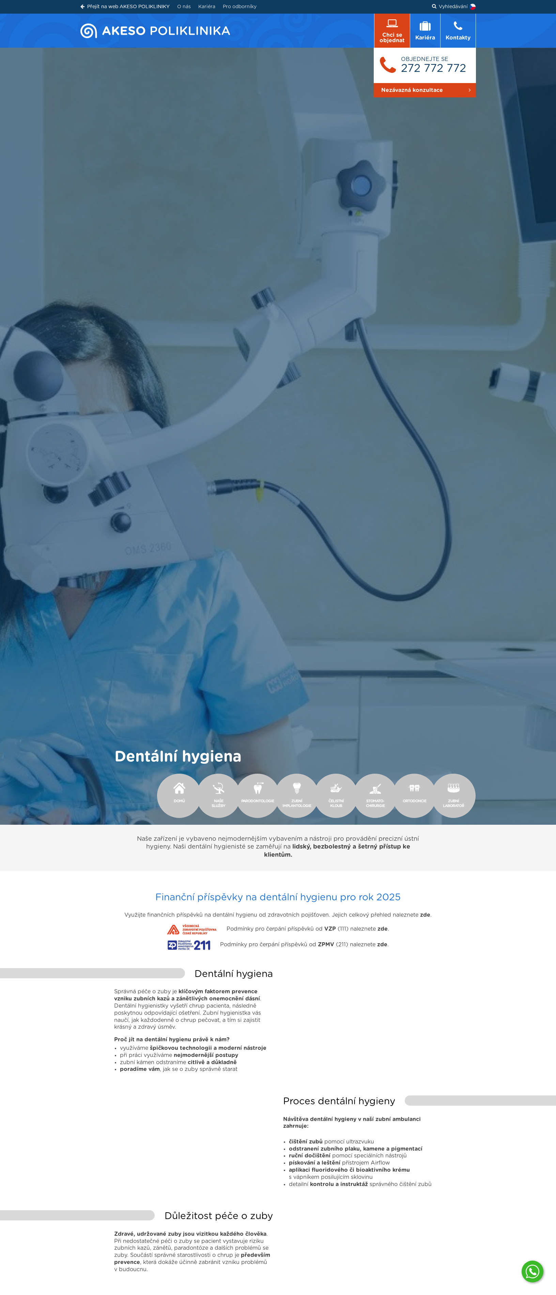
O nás (184, 6)
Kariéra (206, 6)
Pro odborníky (240, 6)
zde (425, 908)
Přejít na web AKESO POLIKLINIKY (125, 6)
